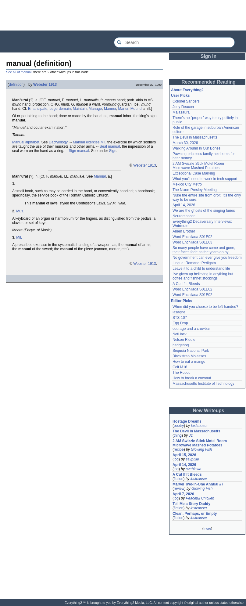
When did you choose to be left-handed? (205, 307)
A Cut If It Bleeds (186, 284)
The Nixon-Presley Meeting (195, 190)
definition (16, 84)
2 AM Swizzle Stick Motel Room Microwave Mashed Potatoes (198, 165)
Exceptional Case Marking (194, 173)
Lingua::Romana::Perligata (194, 263)
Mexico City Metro (187, 184)
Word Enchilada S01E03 (192, 242)
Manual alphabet (25, 142)
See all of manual (18, 72)
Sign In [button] (208, 56)
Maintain (80, 108)
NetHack (180, 334)
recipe (179, 449)
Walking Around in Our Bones (196, 148)
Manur (123, 108)
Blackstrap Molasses (189, 356)
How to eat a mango (189, 361)
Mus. (20, 211)
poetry (179, 426)
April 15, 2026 (184, 455)
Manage (95, 108)
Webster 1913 (45, 84)
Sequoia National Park (191, 350)
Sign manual (79, 151)
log (176, 459)
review (179, 488)
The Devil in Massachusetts (195, 137)
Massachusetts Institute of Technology (203, 383)
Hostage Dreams (187, 421)
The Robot (181, 372)
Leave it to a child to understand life (201, 268)
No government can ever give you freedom (207, 257)
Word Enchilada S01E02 (192, 237)
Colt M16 (180, 367)
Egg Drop (180, 323)
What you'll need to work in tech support (205, 179)
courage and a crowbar (191, 328)
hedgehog (181, 345)
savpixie (192, 459)
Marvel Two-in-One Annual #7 (198, 484)
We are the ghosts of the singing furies (204, 210)
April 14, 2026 (184, 205)
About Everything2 (187, 90)
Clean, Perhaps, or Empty (195, 513)
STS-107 (180, 318)
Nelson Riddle (184, 339)
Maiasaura (181, 112)
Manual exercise (86, 142)
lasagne (179, 312)
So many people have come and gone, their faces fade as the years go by (204, 250)
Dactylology (58, 142)
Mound (136, 108)
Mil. (103, 142)
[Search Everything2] (174, 42)
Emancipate (37, 108)
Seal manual (110, 146)
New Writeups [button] (208, 410)
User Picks (180, 95)
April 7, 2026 (183, 494)
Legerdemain (60, 108)
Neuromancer (184, 216)
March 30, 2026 (185, 143)
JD (191, 435)
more (207, 528)
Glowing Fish (201, 449)
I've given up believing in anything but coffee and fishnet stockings (203, 276)
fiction (178, 479)
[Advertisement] (123, 15)
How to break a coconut (192, 378)
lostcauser (199, 426)
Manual (100, 176)
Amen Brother (184, 231)
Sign (112, 151)
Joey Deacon (183, 107)
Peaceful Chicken (200, 498)
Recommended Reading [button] (208, 82)
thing (178, 435)
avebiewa (193, 469)
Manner (110, 108)
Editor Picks (181, 301)
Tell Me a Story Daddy (191, 504)
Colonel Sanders (186, 101)
